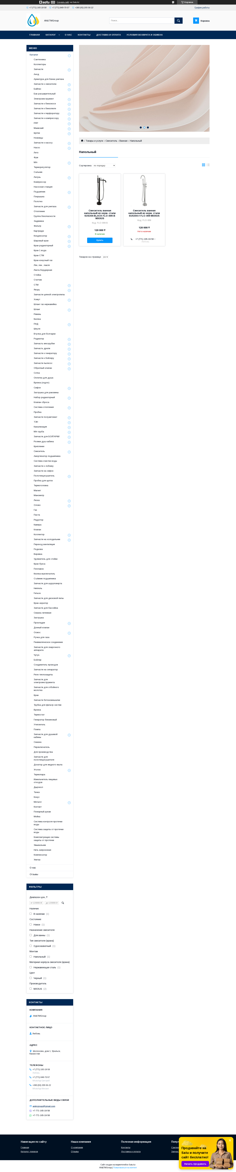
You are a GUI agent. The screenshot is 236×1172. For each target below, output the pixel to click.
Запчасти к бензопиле (45, 108)
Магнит (37, 490)
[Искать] (178, 21)
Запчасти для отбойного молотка (46, 688)
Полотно (38, 201)
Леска (37, 500)
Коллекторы (40, 64)
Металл (38, 802)
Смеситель (111, 141)
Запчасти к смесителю (45, 84)
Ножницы (38, 138)
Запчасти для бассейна (46, 608)
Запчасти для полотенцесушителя (44, 758)
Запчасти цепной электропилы (49, 294)
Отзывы (34, 874)
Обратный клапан (43, 368)
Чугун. (37, 655)
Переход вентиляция (44, 544)
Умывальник (40, 845)
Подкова (38, 549)
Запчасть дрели (42, 348)
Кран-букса (39, 564)
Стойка (37, 275)
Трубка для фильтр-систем (47, 705)
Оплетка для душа (43, 377)
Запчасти (38, 69)
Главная (34, 35)
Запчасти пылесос (43, 363)
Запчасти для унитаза (45, 206)
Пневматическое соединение (48, 642)
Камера (37, 524)
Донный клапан (41, 627)
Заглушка (39, 617)
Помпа (37, 729)
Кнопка (37, 319)
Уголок (37, 769)
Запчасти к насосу (43, 142)
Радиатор (39, 338)
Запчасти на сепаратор (46, 669)
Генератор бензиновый (45, 719)
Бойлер (37, 660)
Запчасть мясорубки (44, 343)
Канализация (40, 426)
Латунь (37, 177)
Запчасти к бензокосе (45, 103)
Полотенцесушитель (44, 475)
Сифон (37, 387)
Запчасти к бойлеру (44, 358)
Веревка (38, 554)
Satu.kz (132, 1165)
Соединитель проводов (46, 664)
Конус (37, 797)
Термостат (39, 714)
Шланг (37, 309)
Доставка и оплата (108, 35)
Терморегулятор (42, 167)
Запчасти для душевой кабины (45, 735)
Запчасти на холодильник (47, 539)
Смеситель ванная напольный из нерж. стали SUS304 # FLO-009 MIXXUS (144, 213)
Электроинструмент (44, 98)
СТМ (36, 285)
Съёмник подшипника (45, 578)
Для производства (43, 752)
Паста (37, 515)
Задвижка (39, 221)
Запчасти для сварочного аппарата (47, 648)
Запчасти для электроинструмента (44, 681)
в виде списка (208, 165)
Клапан (37, 529)
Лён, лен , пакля (42, 265)
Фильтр (37, 226)
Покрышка (39, 196)
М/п (35, 162)
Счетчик (38, 280)
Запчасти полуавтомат (45, 417)
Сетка (37, 373)
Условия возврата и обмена (145, 35)
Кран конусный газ (43, 260)
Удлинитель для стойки (45, 559)
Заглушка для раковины (46, 392)
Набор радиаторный (44, 397)
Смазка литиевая (42, 613)
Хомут (37, 299)
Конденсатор (40, 236)
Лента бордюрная (43, 270)
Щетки (37, 133)
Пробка (37, 412)
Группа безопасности (44, 216)
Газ (35, 510)
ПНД (36, 324)
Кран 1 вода (40, 250)
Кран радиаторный (43, 245)
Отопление (39, 211)
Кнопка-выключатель (44, 573)
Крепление (39, 446)
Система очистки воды (45, 461)
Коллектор (39, 534)
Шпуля (37, 329)
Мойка (37, 816)
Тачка (37, 792)
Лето (36, 152)
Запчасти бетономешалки (47, 700)
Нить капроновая (42, 850)
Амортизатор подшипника (47, 456)
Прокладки (39, 622)
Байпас (37, 89)
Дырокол (38, 787)
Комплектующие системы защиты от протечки (46, 838)
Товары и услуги (94, 141)
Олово (37, 505)
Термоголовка (41, 485)
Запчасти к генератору (45, 353)
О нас (68, 35)
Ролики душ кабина (44, 441)
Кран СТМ (39, 255)
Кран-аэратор (41, 603)
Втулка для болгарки (45, 334)
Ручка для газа (41, 637)
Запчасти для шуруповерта (48, 583)
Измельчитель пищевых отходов (45, 780)
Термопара (39, 774)
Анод (36, 74)
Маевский (38, 128)
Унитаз (37, 859)
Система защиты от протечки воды (48, 830)
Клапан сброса (41, 402)
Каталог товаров (29, 1151)
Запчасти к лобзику (44, 466)
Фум (36, 157)
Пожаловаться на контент (125, 1167)
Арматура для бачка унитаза (49, 79)
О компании (77, 1147)
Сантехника (40, 59)
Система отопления (44, 407)
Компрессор (40, 182)
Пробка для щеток (43, 480)
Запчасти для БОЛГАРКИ (46, 436)
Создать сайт (63, 2)
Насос (37, 147)
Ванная (123, 141)
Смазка (37, 742)
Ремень (37, 314)
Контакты (84, 35)
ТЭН (36, 422)
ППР (36, 123)
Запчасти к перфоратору (46, 113)
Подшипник (39, 191)
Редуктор (38, 520)
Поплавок (39, 569)
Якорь (37, 289)
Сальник (38, 172)
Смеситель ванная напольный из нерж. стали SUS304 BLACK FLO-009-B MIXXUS (100, 214)
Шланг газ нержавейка (45, 304)
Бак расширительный (45, 93)
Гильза (37, 593)
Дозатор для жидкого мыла (48, 764)
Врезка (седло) (41, 382)
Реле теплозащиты (43, 674)
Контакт (38, 807)
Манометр (39, 495)
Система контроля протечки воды (48, 823)
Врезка (37, 710)
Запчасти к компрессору (46, 118)
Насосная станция (43, 187)
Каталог (51, 35)
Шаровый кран (41, 240)
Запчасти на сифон (43, 471)
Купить (99, 240)
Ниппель (38, 588)
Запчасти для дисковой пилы (49, 598)
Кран (36, 695)
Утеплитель (39, 724)
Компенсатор (40, 855)
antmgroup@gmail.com (44, 1106)
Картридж (39, 231)
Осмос (37, 632)
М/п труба (39, 431)
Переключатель (42, 747)
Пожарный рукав (42, 811)
